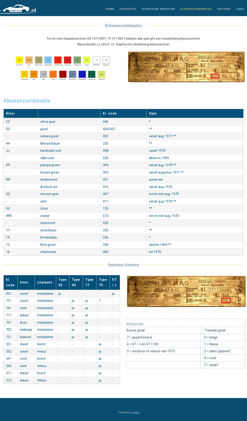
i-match (135, 412)
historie (224, 9)
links (240, 9)
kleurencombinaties (196, 9)
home (110, 9)
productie (128, 9)
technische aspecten (158, 9)
